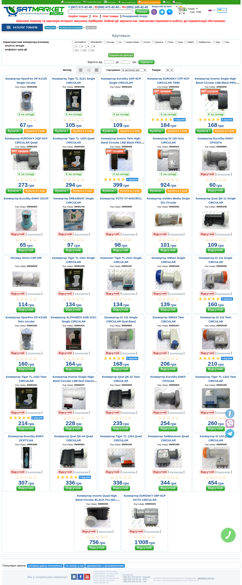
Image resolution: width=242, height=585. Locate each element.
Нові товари (110, 16)
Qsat (179, 42)
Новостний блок (126, 2)
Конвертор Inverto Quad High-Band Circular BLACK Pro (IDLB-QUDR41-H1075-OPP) (97, 499)
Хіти (95, 16)
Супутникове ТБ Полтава (105, 571)
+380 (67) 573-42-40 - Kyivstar (136, 577)
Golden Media (131, 42)
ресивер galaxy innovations (45, 565)
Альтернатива (223, 174)
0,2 (84, 50)
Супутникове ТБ (101, 582)
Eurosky (109, 42)
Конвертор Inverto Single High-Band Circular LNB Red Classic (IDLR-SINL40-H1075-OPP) (74, 381)
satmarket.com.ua (206, 578)
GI (119, 42)
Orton (170, 42)
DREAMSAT (95, 42)
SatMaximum (204, 42)
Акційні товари (78, 16)
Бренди (177, 2)
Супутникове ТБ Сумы (104, 580)
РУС (212, 10)
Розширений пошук (134, 16)
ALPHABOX (79, 42)
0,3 (91, 50)
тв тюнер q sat (74, 565)
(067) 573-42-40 (81, 7)
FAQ (166, 2)
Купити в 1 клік (35, 131)
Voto (226, 42)
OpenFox (158, 42)
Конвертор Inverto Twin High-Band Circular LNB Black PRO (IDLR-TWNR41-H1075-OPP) (121, 142)
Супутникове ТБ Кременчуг (106, 578)
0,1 (76, 50)
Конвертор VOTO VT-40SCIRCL (121, 198)
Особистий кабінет (71, 2)
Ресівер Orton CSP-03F (26, 257)
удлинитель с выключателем (105, 565)
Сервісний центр (92, 2)
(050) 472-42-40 (108, 7)
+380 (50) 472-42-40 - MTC (134, 579)
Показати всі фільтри (121, 55)
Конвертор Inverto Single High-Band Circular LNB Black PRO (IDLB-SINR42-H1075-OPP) (216, 82)
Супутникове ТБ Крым (103, 576)
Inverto (146, 42)
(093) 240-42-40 (137, 7)
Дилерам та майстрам (149, 2)
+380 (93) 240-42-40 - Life (134, 581)
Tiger (217, 42)
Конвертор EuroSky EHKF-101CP (26, 198)
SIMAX (190, 42)
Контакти (110, 2)
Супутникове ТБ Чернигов (105, 574)
